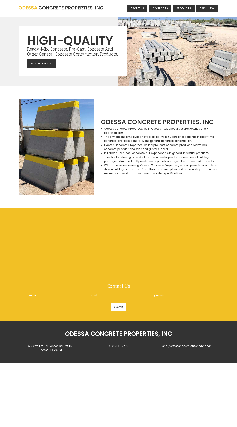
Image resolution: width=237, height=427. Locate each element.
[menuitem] (137, 8)
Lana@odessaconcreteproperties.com (187, 346)
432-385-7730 (118, 346)
